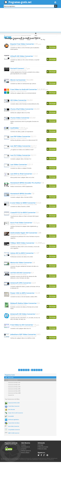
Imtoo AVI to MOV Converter (25, 257)
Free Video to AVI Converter (24, 330)
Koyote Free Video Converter (25, 44)
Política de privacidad (43, 452)
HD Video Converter (20, 101)
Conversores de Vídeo (12, 385)
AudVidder (15, 130)
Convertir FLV (26, 160)
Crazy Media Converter (14, 435)
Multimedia (12, 46)
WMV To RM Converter (13, 438)
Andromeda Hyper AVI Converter (27, 236)
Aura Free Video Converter (24, 225)
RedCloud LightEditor (13, 425)
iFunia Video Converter (22, 119)
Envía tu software (25, 458)
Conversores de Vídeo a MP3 (13, 394)
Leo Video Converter (20, 167)
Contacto (23, 450)
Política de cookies (42, 454)
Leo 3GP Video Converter (23, 148)
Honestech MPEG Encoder (23, 196)
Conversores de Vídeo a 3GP (30, 150)
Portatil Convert (18, 69)
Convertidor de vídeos (13, 428)
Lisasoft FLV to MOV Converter (26, 215)
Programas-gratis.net (20, 2)
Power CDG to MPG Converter (25, 298)
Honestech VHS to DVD (14, 408)
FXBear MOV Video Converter (25, 246)
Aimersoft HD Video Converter (26, 319)
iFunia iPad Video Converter (24, 110)
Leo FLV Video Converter (22, 157)
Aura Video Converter (13, 432)
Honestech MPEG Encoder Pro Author (29, 185)
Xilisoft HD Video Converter (24, 56)
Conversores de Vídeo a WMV (30, 207)
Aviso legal (40, 450)
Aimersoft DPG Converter (23, 288)
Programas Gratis (10, 381)
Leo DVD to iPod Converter (24, 176)
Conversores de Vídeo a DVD (13, 392)
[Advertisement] (30, 20)
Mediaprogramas (10, 450)
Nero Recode (11, 415)
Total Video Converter (13, 412)
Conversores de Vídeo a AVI (30, 332)
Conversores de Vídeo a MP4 (13, 396)
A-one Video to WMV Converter (26, 205)
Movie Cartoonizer (19, 81)
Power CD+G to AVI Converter (15, 418)
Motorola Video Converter (23, 267)
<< (19, 376)
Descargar (51, 47)
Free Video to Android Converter (27, 90)
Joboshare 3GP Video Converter (26, 340)
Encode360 (11, 422)
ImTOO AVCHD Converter (23, 277)
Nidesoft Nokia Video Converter (26, 309)
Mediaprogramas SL (26, 456)
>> (41, 376)
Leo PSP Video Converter (22, 139)
